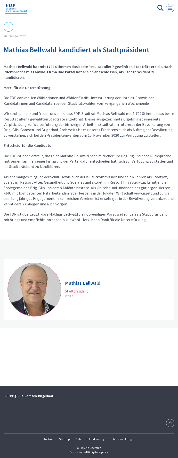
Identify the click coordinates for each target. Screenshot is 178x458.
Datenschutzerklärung (89, 439)
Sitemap (64, 439)
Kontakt (48, 439)
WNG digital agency (96, 452)
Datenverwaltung (121, 439)
